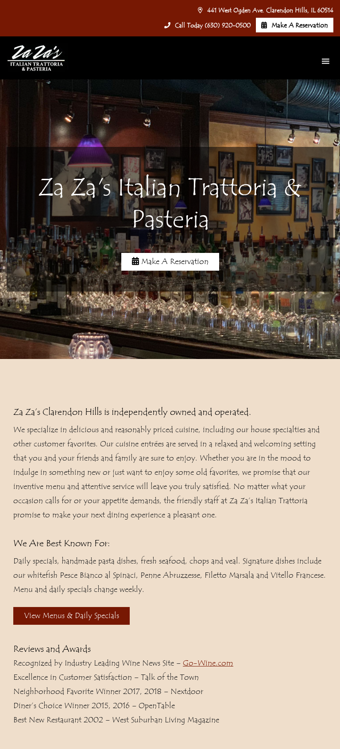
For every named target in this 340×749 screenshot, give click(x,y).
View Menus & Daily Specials (71, 616)
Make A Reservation (294, 25)
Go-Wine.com (208, 663)
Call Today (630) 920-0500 (207, 26)
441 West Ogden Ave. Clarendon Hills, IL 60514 (265, 11)
